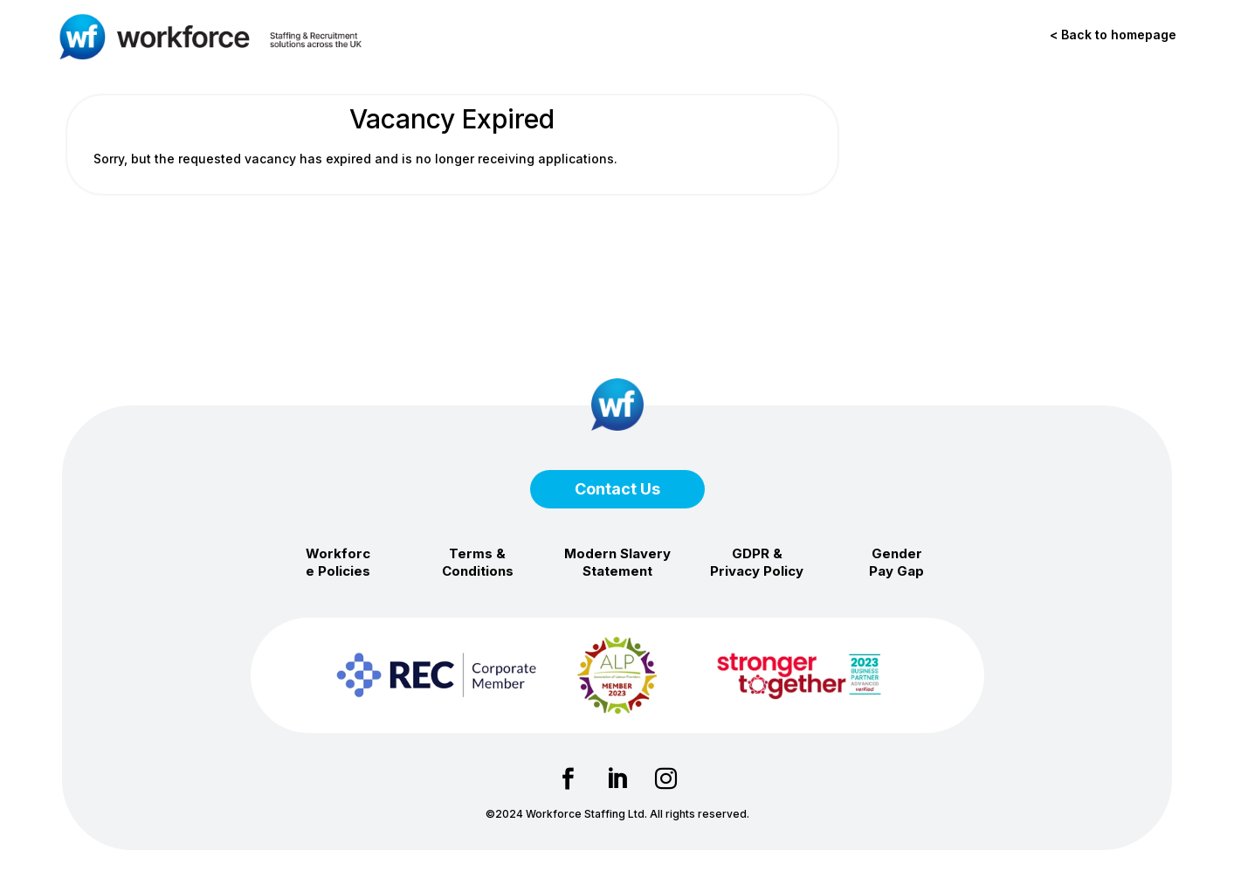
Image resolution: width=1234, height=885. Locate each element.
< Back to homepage (1113, 34)
